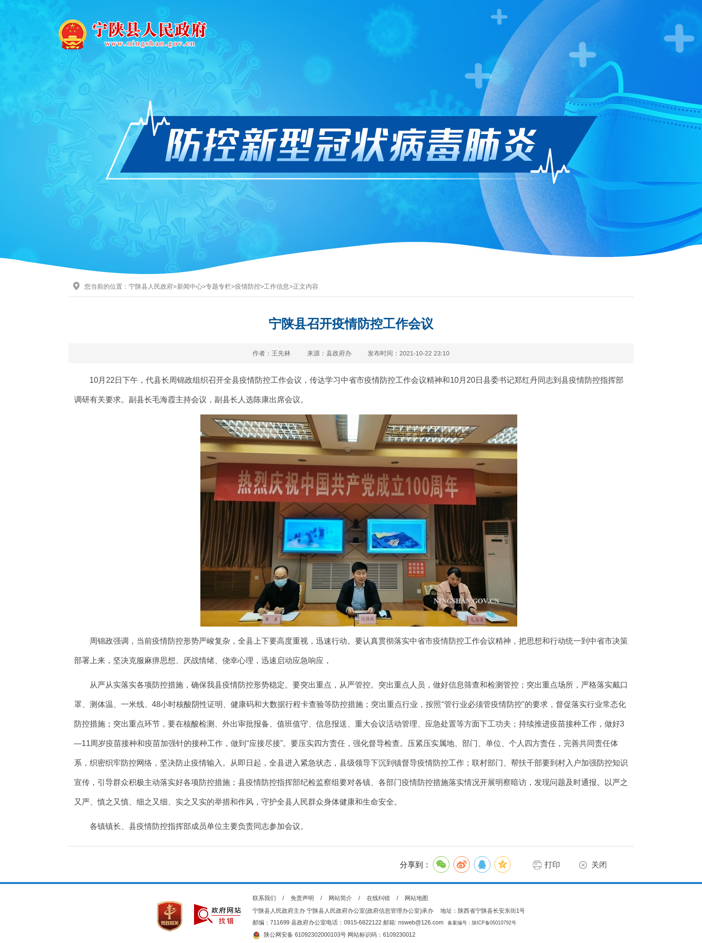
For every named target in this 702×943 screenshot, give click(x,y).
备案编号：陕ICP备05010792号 (482, 922)
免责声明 (302, 898)
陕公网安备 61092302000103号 (299, 935)
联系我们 (264, 898)
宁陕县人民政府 (151, 286)
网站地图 (416, 898)
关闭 (599, 865)
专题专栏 (218, 286)
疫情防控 (247, 286)
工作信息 (276, 286)
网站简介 (340, 898)
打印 (552, 865)
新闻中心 (189, 286)
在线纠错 (378, 898)
